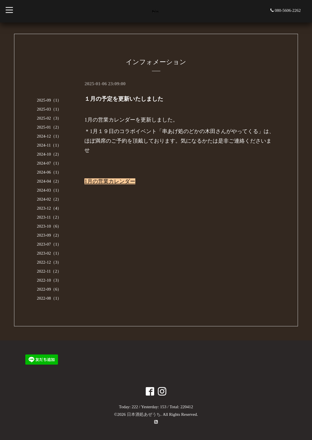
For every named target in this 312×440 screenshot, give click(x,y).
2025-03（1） (49, 109)
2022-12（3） (49, 262)
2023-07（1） (49, 244)
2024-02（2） (49, 199)
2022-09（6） (49, 289)
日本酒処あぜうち (144, 414)
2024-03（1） (49, 190)
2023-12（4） (49, 208)
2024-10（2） (49, 154)
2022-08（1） (49, 298)
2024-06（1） (49, 172)
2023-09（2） (49, 235)
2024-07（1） (49, 163)
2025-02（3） (49, 118)
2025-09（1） (49, 100)
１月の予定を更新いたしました (123, 99)
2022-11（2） (49, 271)
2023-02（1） (49, 253)
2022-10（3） (49, 280)
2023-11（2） (49, 217)
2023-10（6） (49, 226)
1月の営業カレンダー (109, 181)
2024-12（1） (49, 136)
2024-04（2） (49, 181)
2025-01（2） (49, 127)
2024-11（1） (49, 145)
